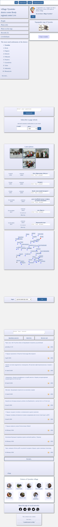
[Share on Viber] (29, 511)
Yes (33, 16)
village (9, 474)
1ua (16, 2)
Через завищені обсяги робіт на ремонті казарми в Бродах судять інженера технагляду (28, 449)
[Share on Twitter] (33, 511)
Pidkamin (7, 56)
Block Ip (23, 215)
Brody (6, 48)
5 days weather (43, 37)
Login (29, 2)
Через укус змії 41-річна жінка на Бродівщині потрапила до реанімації (24, 343)
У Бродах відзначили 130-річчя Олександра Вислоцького (20, 355)
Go (39, 129)
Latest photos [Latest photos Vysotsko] (29, 147)
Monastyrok (8, 71)
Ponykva (7, 59)
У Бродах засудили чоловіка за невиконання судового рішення (22, 413)
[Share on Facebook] (20, 511)
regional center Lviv (8, 15)
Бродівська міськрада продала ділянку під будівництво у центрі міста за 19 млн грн (27, 402)
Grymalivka (8, 62)
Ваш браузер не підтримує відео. (29, 138)
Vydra (6, 65)
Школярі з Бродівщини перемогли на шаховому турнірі (20, 391)
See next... (29, 519)
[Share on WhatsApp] (37, 511)
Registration (23, 2)
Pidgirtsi (7, 51)
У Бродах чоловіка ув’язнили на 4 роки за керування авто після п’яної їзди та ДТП (27, 416)
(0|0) (52, 348)
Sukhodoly (8, 68)
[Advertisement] (29, 94)
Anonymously (29, 113)
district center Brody (8, 12)
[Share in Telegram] (25, 511)
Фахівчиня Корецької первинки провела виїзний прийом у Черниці (23, 438)
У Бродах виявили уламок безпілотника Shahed (17, 427)
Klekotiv (7, 54)
